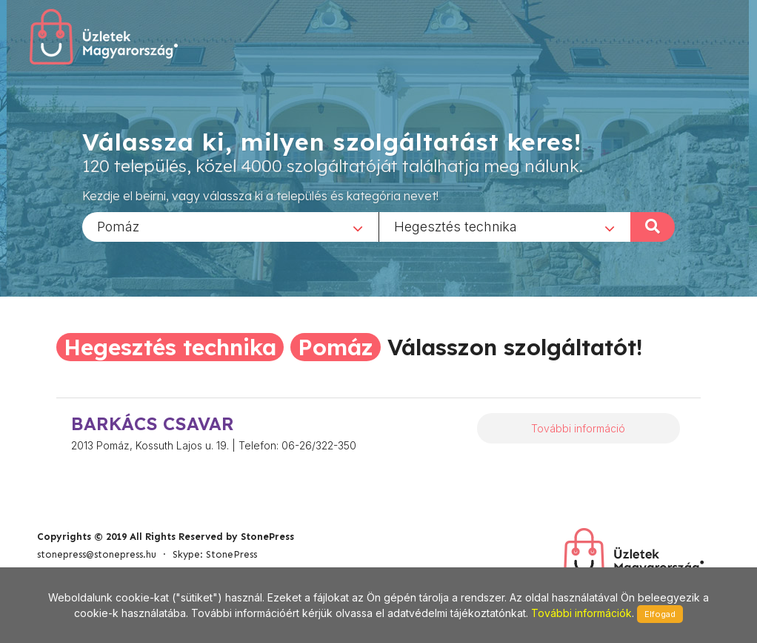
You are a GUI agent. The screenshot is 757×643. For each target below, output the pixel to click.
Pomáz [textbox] (118, 226)
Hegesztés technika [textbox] (455, 226)
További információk (581, 613)
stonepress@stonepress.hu (96, 554)
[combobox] (230, 226)
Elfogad (660, 614)
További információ (578, 428)
